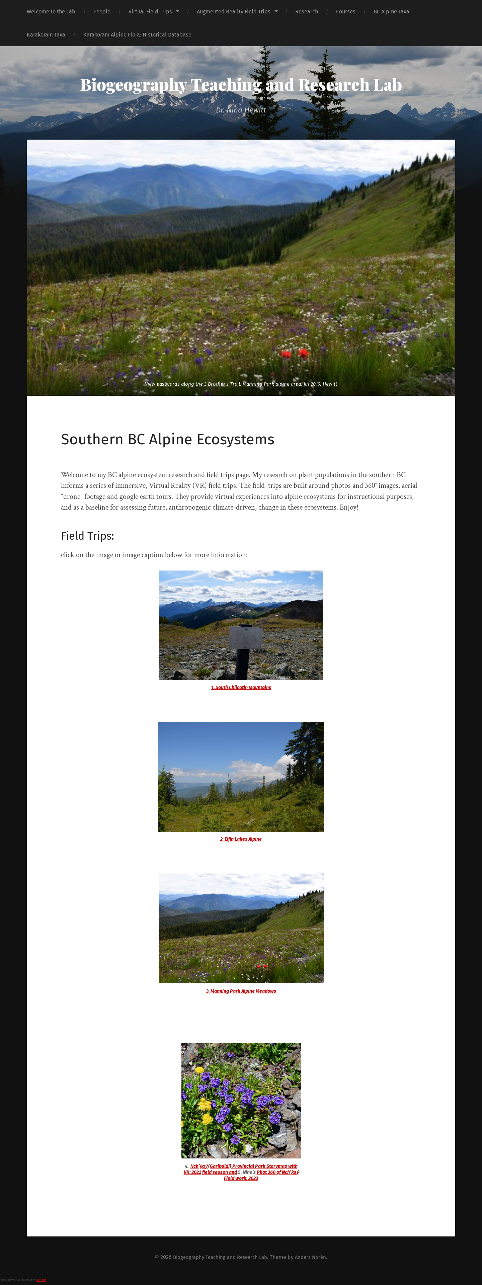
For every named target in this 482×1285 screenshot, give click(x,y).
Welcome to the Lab (51, 11)
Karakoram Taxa (46, 34)
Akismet (41, 1280)
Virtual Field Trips (150, 11)
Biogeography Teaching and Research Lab (241, 83)
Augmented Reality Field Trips (233, 11)
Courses (345, 11)
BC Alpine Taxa (391, 11)
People (101, 11)
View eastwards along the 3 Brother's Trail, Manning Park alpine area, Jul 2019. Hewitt (241, 384)
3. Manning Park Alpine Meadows (241, 991)
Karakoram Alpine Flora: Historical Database (137, 34)
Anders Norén (314, 1257)
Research (306, 11)
